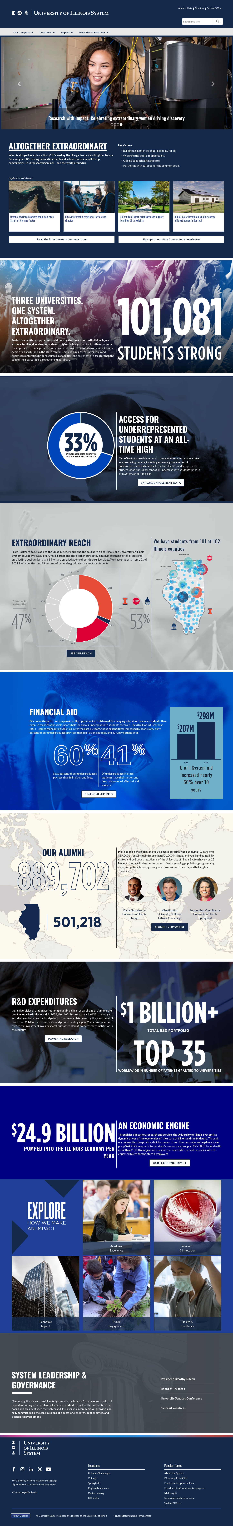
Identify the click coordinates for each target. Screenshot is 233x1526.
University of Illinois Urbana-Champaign (170, 914)
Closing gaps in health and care (141, 160)
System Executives (173, 1408)
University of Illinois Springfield (205, 914)
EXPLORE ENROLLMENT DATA (161, 482)
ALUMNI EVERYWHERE (170, 927)
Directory (199, 8)
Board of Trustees (173, 1389)
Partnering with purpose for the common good (151, 165)
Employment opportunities (179, 1483)
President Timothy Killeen (178, 1379)
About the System (174, 1473)
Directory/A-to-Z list (175, 1478)
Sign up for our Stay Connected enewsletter (171, 239)
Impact (65, 32)
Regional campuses (98, 1488)
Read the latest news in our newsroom (62, 239)
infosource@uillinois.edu (24, 1492)
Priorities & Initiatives (92, 32)
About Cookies (20, 1515)
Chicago (92, 1478)
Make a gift (170, 1492)
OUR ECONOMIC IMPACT (169, 1163)
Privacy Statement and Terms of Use (132, 1515)
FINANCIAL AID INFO (99, 794)
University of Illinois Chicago (134, 914)
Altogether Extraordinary (58, 146)
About (181, 8)
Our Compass (21, 32)
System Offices (215, 8)
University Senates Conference (181, 1398)
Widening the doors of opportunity (144, 155)
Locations (46, 32)
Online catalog (96, 1492)
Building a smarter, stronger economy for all (149, 150)
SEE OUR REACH (81, 653)
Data (189, 8)
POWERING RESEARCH (63, 1038)
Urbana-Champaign (99, 1473)
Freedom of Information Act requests (184, 1488)
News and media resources (179, 1497)
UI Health (93, 1497)
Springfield (94, 1483)
